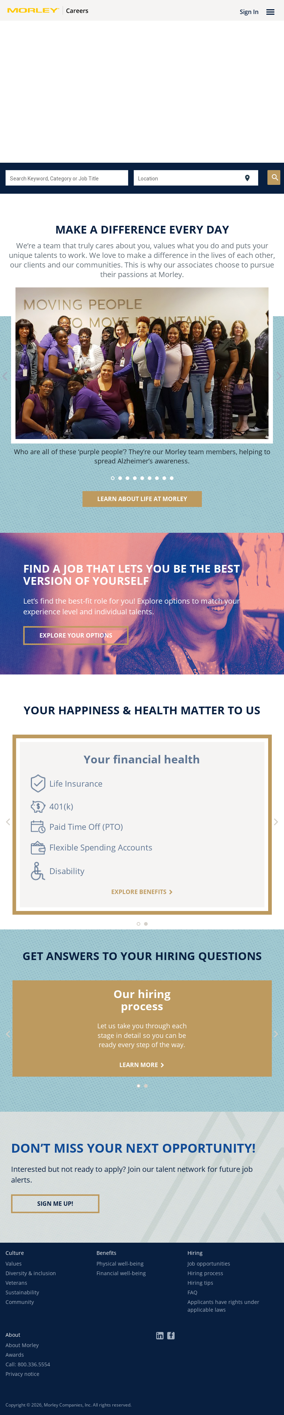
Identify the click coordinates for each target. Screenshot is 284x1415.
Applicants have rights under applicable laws (223, 1305)
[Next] (275, 822)
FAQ (192, 1292)
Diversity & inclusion (31, 1273)
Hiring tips (200, 1282)
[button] (15, 1253)
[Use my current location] (247, 178)
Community (20, 1301)
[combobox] (67, 178)
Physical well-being (120, 1263)
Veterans (16, 1282)
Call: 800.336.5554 (28, 1364)
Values (14, 1263)
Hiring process (205, 1273)
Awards (15, 1354)
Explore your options (75, 635)
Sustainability (22, 1292)
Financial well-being (121, 1273)
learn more (138, 1065)
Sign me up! (55, 1204)
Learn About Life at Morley (142, 499)
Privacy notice (22, 1373)
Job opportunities (208, 1263)
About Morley (22, 1345)
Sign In (249, 12)
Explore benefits (138, 892)
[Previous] (8, 822)
